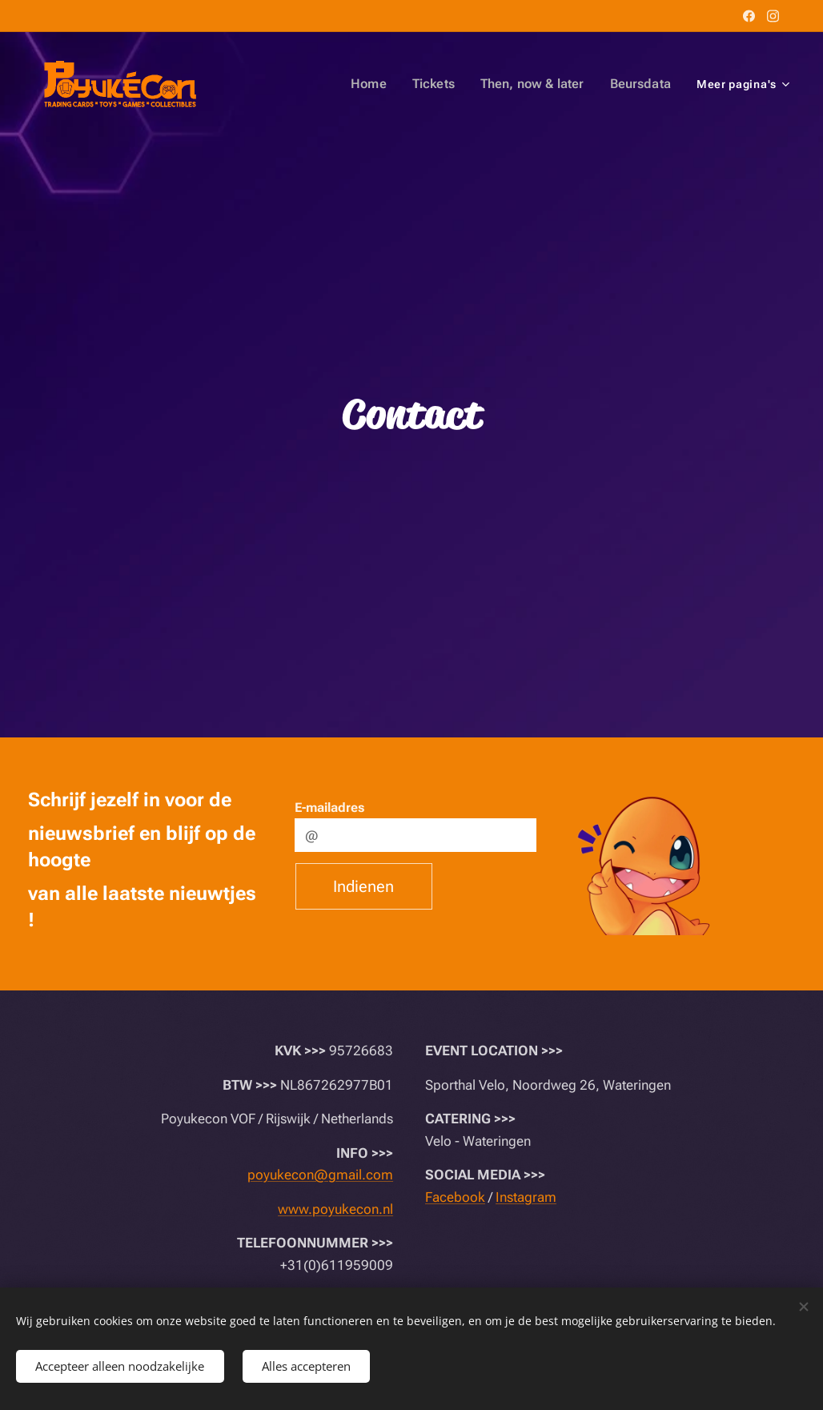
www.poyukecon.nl (335, 1209)
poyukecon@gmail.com (320, 1175)
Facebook (455, 1197)
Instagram (526, 1197)
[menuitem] (286, 84)
